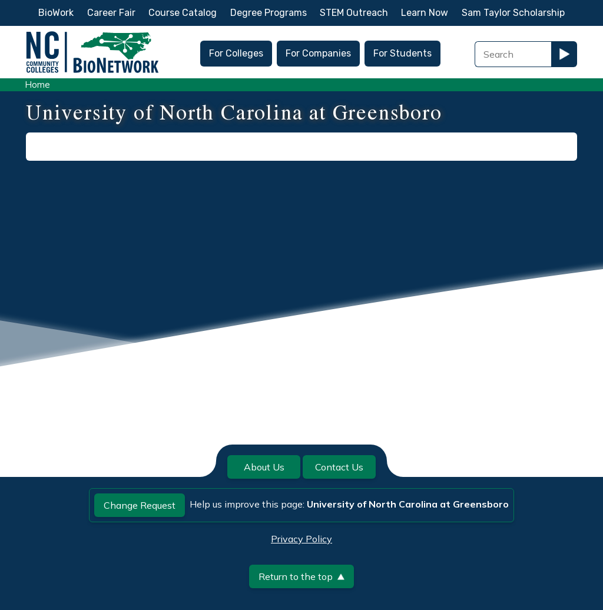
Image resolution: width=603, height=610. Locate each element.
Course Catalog (182, 12)
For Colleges (236, 53)
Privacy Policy (301, 539)
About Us (264, 467)
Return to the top (301, 576)
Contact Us (339, 467)
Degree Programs (268, 12)
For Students (402, 53)
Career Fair (111, 12)
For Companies (318, 53)
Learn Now (424, 12)
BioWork (56, 12)
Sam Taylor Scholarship (513, 12)
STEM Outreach (354, 12)
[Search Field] (513, 54)
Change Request (139, 505)
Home (37, 84)
